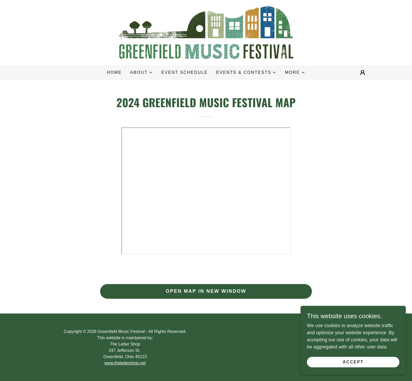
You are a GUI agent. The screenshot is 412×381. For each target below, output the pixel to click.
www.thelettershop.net (125, 363)
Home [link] (114, 72)
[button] (141, 72)
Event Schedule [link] (184, 72)
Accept (353, 362)
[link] (206, 32)
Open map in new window (206, 291)
